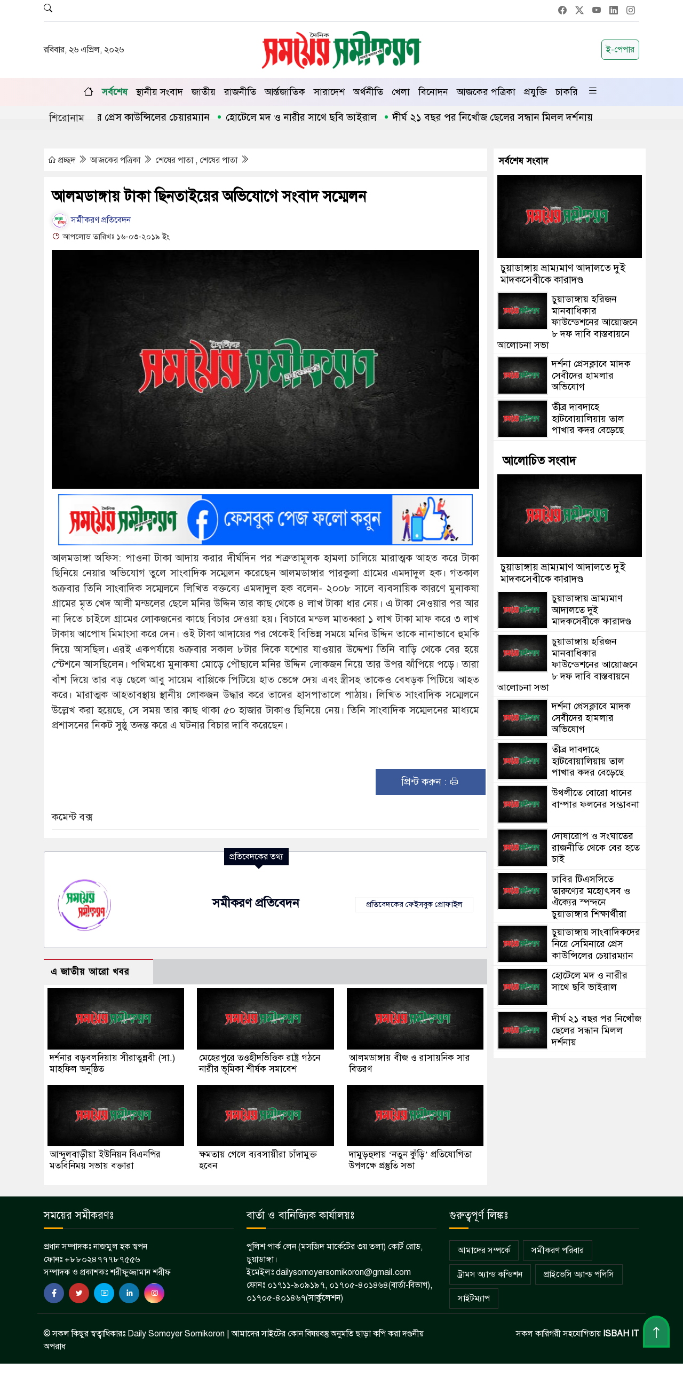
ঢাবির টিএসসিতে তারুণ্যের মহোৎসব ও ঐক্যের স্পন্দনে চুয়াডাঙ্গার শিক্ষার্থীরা (591, 896)
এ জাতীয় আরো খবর (90, 971)
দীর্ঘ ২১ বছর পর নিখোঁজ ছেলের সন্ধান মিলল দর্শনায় (501, 117)
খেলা (401, 92)
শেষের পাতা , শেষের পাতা (197, 160)
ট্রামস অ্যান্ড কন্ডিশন (490, 1274)
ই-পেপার (620, 49)
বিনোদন (433, 92)
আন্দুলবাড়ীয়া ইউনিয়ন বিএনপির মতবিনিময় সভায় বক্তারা (105, 1160)
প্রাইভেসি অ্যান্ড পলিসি (579, 1274)
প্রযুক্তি (535, 92)
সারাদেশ (329, 92)
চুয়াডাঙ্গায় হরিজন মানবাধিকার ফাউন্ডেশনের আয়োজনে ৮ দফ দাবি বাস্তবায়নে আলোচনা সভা (567, 322)
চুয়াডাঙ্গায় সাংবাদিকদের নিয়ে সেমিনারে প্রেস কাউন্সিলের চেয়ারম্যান (596, 943)
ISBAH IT (621, 1333)
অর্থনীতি (368, 92)
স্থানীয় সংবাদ (159, 92)
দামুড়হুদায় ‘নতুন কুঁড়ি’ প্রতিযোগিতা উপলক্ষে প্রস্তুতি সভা (410, 1160)
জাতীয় (204, 92)
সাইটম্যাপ (474, 1298)
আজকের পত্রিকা (486, 92)
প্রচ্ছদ (62, 160)
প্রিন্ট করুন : (430, 782)
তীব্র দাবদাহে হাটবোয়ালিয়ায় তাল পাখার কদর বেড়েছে (588, 418)
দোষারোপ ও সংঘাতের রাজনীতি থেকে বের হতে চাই (596, 847)
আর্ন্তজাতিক (285, 92)
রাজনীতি (240, 92)
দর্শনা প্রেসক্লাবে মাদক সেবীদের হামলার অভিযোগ (591, 375)
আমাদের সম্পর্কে (484, 1250)
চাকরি (566, 92)
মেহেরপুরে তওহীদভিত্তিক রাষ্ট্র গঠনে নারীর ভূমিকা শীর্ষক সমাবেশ (259, 1063)
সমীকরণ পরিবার (557, 1250)
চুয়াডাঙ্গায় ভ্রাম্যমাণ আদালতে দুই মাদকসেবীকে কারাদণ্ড (563, 274)
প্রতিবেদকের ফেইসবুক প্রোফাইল (414, 904)
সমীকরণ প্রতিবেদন (91, 220)
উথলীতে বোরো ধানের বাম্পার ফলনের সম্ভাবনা (595, 798)
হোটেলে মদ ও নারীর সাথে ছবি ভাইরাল (309, 117)
